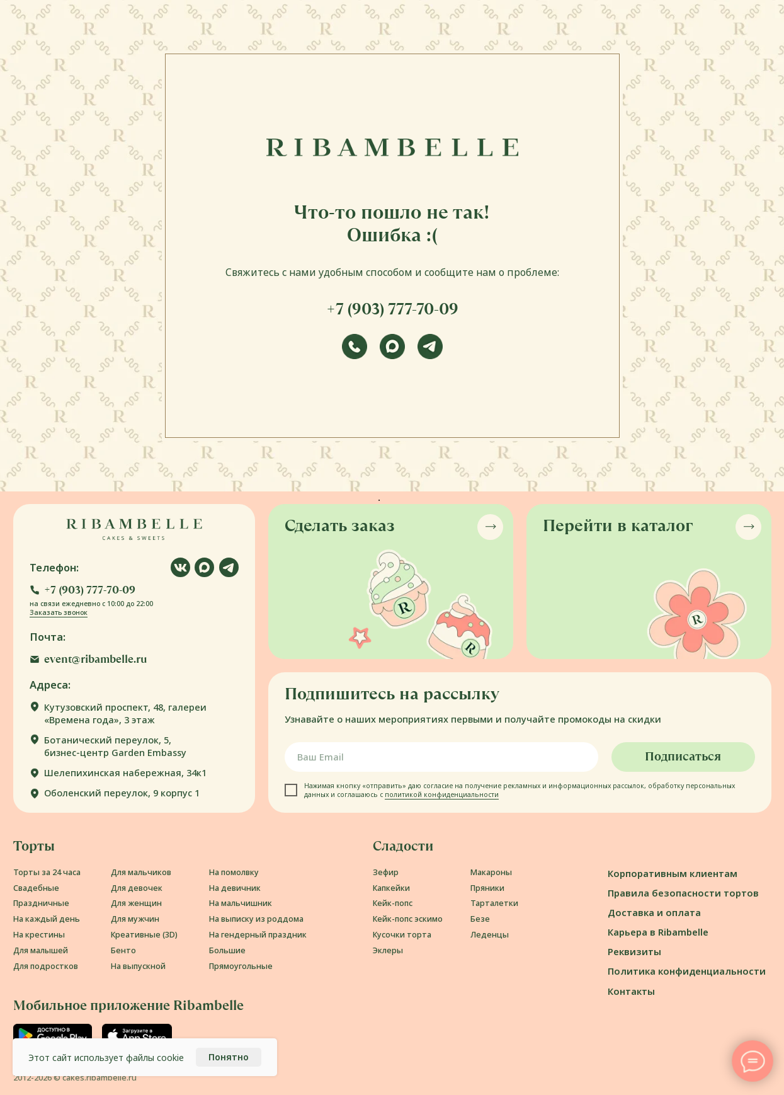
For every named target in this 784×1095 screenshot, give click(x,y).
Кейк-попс (392, 903)
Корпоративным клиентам (672, 873)
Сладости (403, 846)
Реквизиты (634, 951)
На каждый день (46, 919)
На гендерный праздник (258, 934)
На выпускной (138, 966)
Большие (227, 950)
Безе (480, 919)
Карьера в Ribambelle (658, 932)
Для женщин (136, 903)
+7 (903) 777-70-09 (392, 309)
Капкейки (391, 888)
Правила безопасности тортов (683, 892)
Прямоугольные (241, 966)
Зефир (386, 872)
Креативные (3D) (144, 934)
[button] (82, 590)
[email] (441, 757)
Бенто (123, 950)
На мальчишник (240, 903)
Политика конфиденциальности (687, 971)
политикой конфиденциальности (442, 794)
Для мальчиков (141, 872)
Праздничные (41, 903)
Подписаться (683, 756)
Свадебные (36, 888)
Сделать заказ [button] (340, 525)
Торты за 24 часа (47, 872)
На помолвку (234, 872)
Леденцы (489, 934)
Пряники (487, 888)
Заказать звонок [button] (59, 612)
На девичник (235, 888)
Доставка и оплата (654, 912)
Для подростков (45, 966)
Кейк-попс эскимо (408, 919)
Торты (34, 846)
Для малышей (40, 950)
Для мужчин (135, 919)
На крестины (39, 934)
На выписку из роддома (256, 919)
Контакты (631, 991)
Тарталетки (494, 903)
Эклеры (388, 950)
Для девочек (136, 888)
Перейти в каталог (618, 525)
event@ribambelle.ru (95, 659)
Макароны (491, 872)
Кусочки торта (402, 934)
